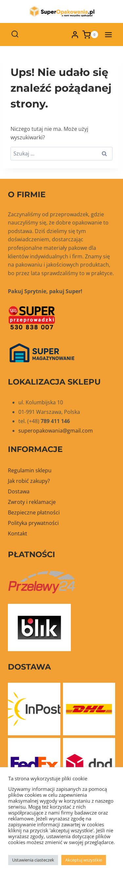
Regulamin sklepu (29, 470)
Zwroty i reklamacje (32, 502)
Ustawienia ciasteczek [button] (33, 860)
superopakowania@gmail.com (55, 430)
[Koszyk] (90, 35)
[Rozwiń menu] (108, 34)
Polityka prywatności (33, 523)
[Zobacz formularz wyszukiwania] (15, 35)
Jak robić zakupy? (29, 481)
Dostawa (19, 491)
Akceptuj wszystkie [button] (83, 860)
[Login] (75, 34)
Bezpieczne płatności (34, 512)
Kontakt (17, 533)
